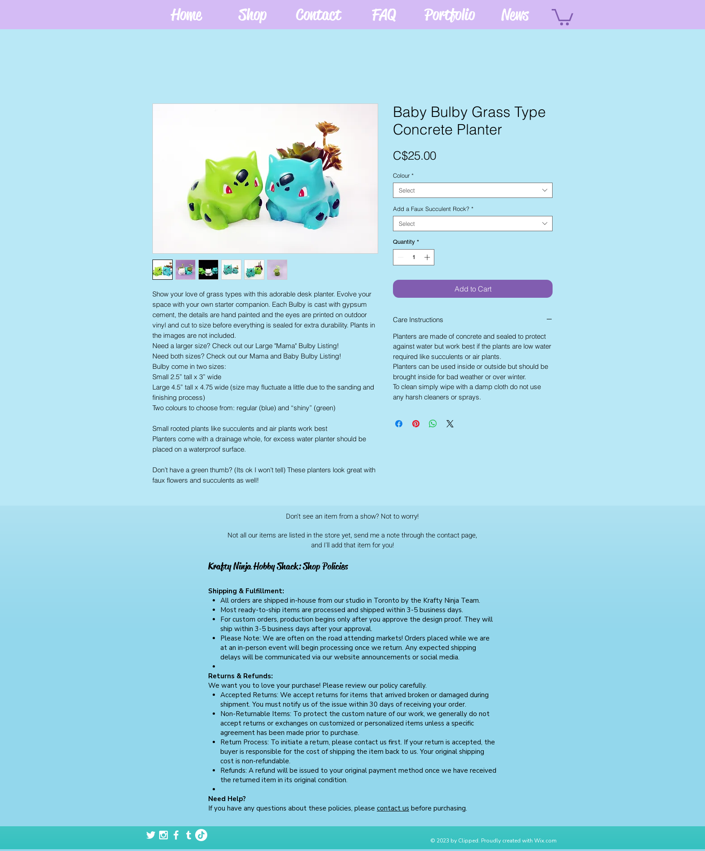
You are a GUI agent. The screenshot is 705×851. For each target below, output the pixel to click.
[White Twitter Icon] (151, 835)
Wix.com (545, 840)
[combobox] (473, 190)
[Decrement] (399, 257)
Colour (403, 175)
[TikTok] (201, 835)
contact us (393, 808)
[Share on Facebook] (398, 423)
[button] (562, 16)
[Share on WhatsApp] (433, 423)
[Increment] (428, 257)
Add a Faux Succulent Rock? (433, 208)
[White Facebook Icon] (176, 835)
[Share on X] (450, 423)
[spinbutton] (414, 257)
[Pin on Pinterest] (416, 423)
